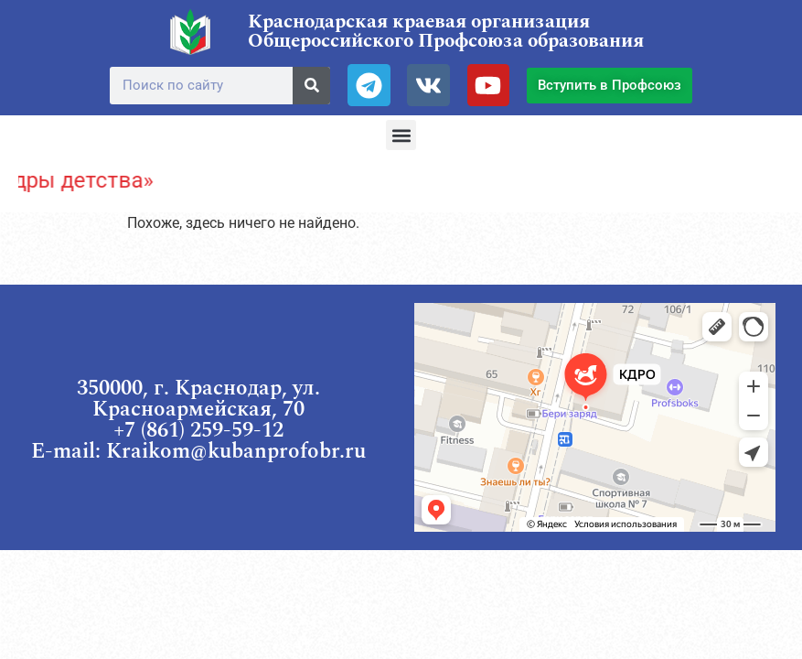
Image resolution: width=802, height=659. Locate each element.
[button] (401, 135)
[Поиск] (311, 85)
